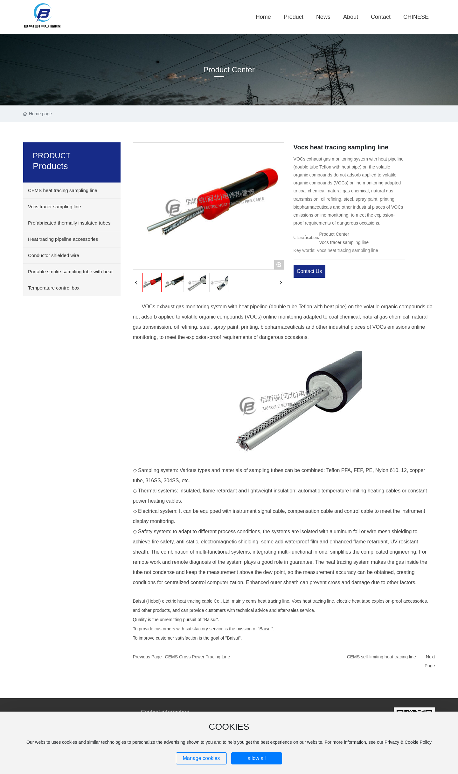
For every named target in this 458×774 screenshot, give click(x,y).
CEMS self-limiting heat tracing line (381, 656)
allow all (256, 758)
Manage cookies (201, 758)
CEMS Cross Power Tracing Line (197, 656)
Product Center (228, 69)
